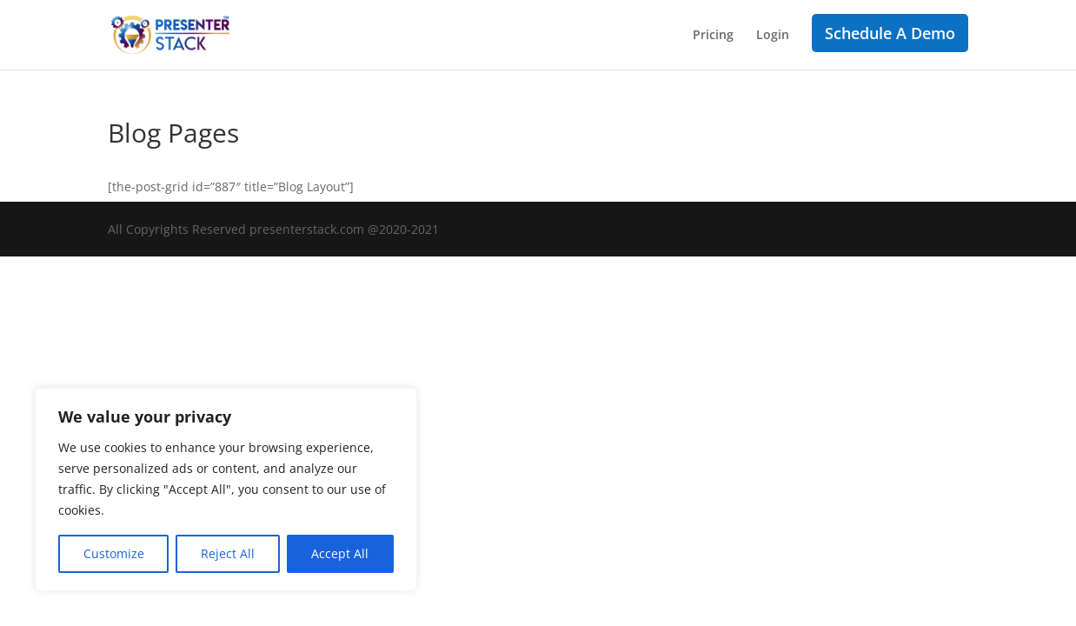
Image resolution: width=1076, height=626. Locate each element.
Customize (113, 553)
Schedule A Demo (890, 33)
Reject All (228, 553)
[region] (226, 489)
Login (772, 36)
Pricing (713, 36)
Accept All (340, 553)
